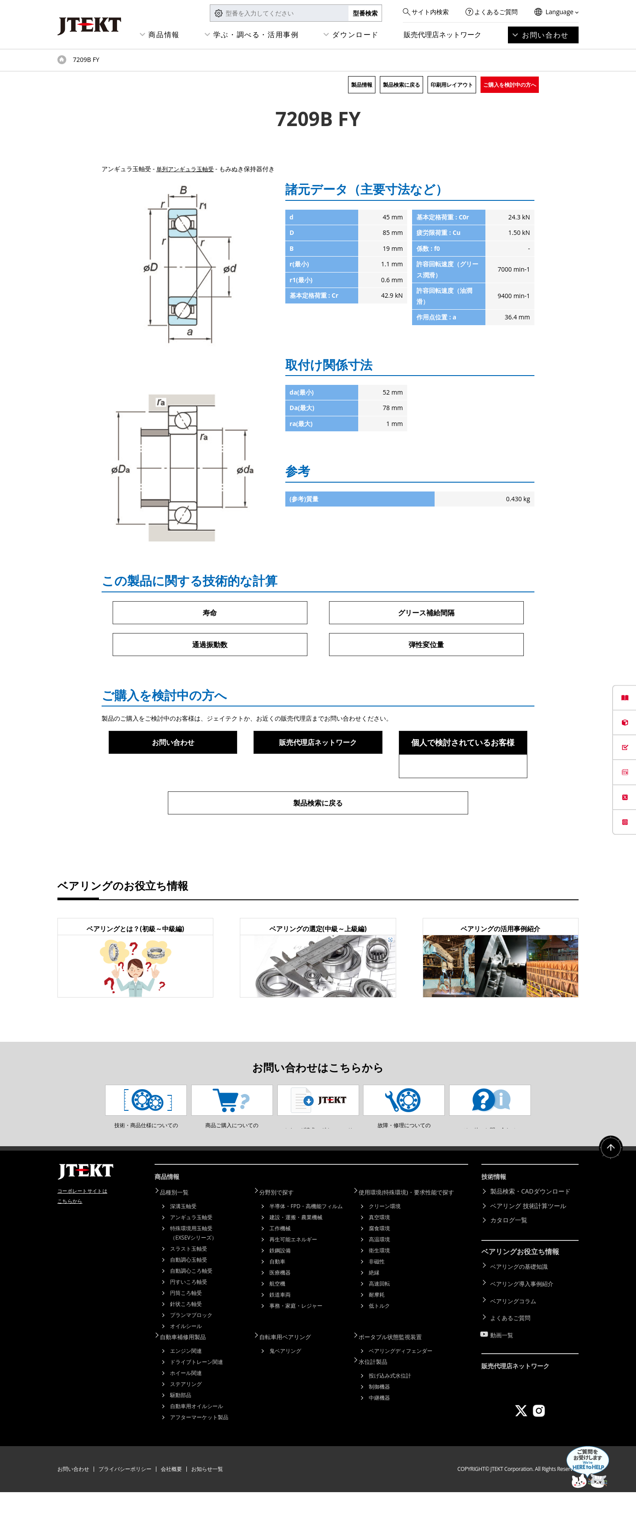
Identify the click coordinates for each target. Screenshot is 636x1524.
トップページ (61, 59)
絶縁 (374, 1305)
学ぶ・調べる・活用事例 (256, 34)
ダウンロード (355, 34)
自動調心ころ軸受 (191, 1304)
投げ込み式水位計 (390, 1406)
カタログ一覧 (508, 1254)
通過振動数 (210, 645)
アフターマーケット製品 (199, 1449)
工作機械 (280, 1261)
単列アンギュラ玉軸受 (187, 169)
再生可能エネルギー (293, 1272)
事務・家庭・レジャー (295, 1339)
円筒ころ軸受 (186, 1326)
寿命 (210, 612)
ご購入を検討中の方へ (509, 84)
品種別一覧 (178, 1225)
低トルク (379, 1339)
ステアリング (186, 1416)
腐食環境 (379, 1261)
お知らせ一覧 (207, 1501)
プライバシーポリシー (124, 1501)
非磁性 (377, 1294)
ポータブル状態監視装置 (396, 1369)
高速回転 (379, 1317)
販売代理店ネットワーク (442, 34)
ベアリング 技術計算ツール (528, 1240)
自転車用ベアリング (290, 1369)
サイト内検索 (430, 12)
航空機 (277, 1317)
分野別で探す (281, 1225)
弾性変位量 (426, 645)
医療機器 (280, 1305)
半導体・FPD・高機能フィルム (306, 1239)
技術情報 (495, 1212)
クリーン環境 (385, 1239)
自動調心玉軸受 (188, 1293)
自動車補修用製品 (188, 1369)
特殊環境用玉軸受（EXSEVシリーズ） (193, 1266)
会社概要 (171, 1501)
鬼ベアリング (285, 1382)
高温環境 (379, 1272)
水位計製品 (377, 1392)
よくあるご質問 (496, 12)
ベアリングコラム (515, 1328)
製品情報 (361, 84)
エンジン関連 (186, 1382)
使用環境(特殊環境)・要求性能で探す (413, 1225)
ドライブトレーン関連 (196, 1393)
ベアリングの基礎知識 (521, 1299)
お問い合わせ (545, 35)
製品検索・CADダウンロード (530, 1225)
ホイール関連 (186, 1405)
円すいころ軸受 (188, 1315)
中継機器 (379, 1428)
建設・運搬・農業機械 (295, 1250)
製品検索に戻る (401, 84)
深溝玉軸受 (183, 1239)
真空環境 (379, 1250)
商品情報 (163, 34)
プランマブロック (191, 1348)
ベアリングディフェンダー (400, 1382)
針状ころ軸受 (186, 1337)
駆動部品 (180, 1427)
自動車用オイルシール (196, 1438)
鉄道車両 (280, 1328)
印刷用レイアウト (452, 84)
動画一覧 (502, 1357)
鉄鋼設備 (280, 1283)
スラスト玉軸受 (188, 1282)
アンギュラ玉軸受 (191, 1250)
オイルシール (186, 1359)
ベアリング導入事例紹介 (524, 1313)
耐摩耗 (377, 1328)
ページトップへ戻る (609, 1185)
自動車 (277, 1294)
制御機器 (379, 1417)
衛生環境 (379, 1283)
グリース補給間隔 (426, 612)
